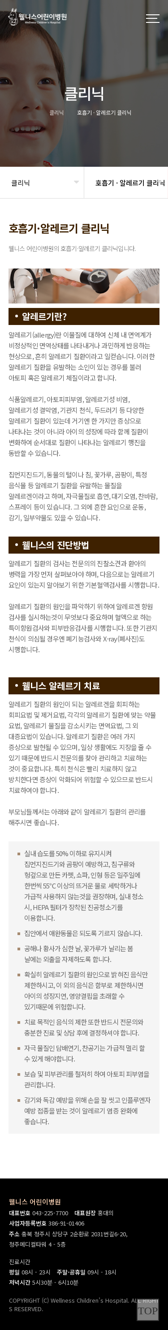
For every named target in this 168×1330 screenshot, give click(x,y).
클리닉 (20, 182)
